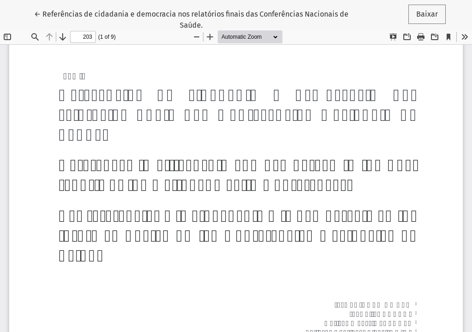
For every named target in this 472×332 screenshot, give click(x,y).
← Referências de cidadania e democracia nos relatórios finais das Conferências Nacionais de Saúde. (191, 19)
